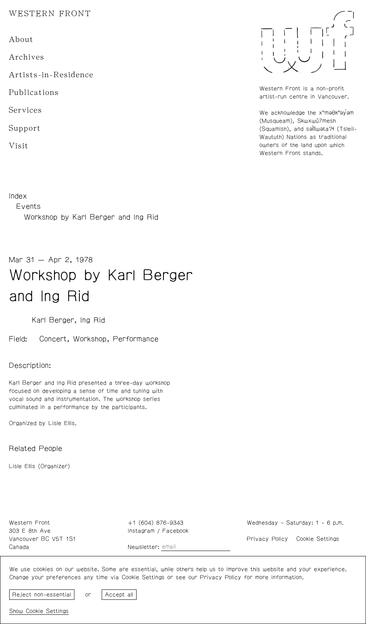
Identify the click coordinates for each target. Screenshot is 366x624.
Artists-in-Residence (51, 75)
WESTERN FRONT (50, 14)
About (21, 39)
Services (25, 110)
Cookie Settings (317, 539)
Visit (19, 146)
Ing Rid (92, 320)
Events (28, 206)
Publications (34, 92)
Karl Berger (53, 320)
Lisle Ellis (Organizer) (39, 466)
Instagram (141, 531)
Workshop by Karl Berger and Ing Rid (91, 217)
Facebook (175, 531)
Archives (27, 57)
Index (18, 196)
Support (25, 128)
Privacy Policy (267, 539)
